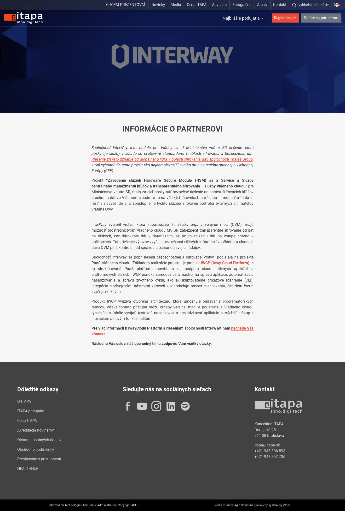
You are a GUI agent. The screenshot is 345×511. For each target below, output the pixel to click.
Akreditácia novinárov (35, 430)
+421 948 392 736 (269, 456)
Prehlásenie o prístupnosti (39, 459)
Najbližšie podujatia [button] (241, 18)
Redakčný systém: (267, 505)
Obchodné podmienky (35, 449)
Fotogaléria (242, 4)
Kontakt (279, 4)
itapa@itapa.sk (267, 445)
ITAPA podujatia (30, 411)
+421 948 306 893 (269, 451)
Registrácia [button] (283, 18)
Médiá (176, 4)
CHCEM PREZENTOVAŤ (126, 4)
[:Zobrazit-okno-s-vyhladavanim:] (310, 5)
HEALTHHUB (28, 468)
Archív (262, 4)
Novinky (158, 4)
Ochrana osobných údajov (39, 440)
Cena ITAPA (197, 4)
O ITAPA (24, 401)
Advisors (219, 4)
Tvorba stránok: (223, 505)
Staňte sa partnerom (321, 18)
